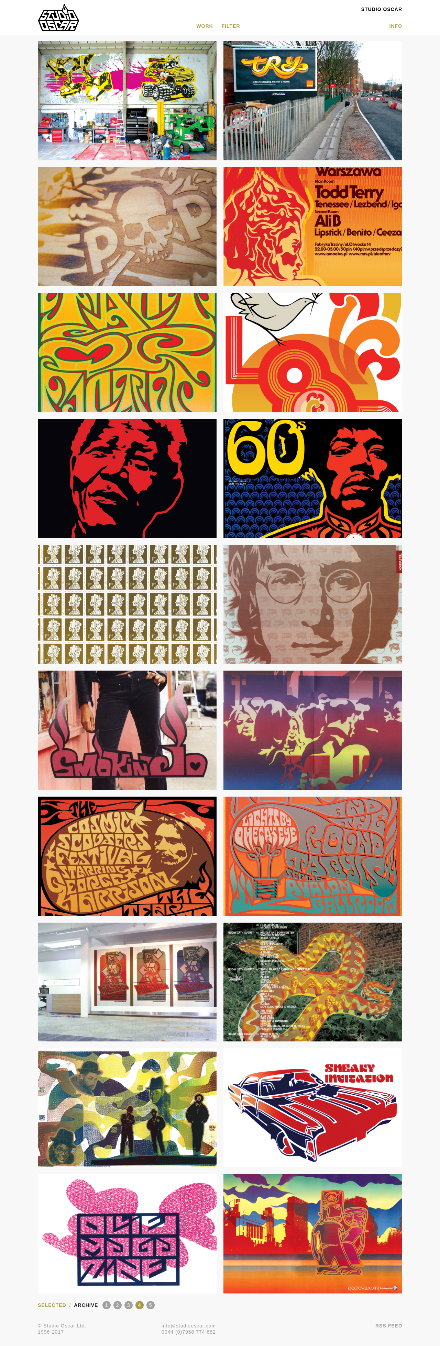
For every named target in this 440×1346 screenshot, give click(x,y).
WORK (204, 26)
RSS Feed (388, 1325)
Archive (86, 1305)
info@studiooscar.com (189, 1325)
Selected (52, 1305)
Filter (231, 26)
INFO (395, 26)
